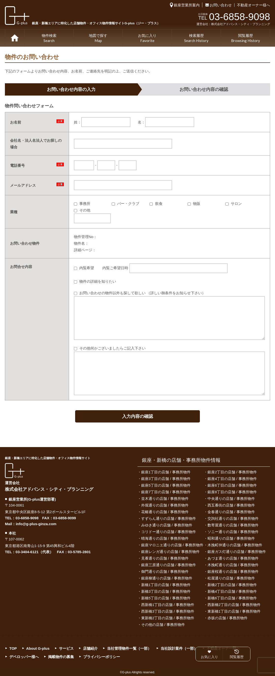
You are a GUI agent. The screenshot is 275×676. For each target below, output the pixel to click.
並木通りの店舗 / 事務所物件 (165, 498)
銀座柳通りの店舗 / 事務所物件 (166, 578)
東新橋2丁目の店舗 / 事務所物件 (167, 618)
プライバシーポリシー (101, 657)
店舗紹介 (90, 648)
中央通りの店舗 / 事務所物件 (231, 498)
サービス (66, 648)
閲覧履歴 (245, 38)
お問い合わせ (221, 5)
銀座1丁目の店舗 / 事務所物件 (166, 472)
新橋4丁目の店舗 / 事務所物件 (232, 591)
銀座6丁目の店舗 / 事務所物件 (232, 485)
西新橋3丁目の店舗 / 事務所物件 (167, 611)
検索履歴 (196, 38)
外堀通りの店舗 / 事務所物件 (165, 505)
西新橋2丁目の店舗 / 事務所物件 (234, 605)
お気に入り (147, 38)
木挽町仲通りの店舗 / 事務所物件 (234, 545)
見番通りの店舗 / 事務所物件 (165, 558)
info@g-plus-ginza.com (36, 524)
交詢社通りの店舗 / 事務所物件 (233, 518)
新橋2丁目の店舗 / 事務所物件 (232, 585)
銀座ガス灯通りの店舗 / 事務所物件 (236, 551)
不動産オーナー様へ (253, 5)
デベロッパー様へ (24, 657)
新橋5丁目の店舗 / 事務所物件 (166, 598)
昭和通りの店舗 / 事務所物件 (231, 538)
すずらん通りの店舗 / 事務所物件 (168, 518)
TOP (14, 38)
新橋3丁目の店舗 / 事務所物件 (166, 591)
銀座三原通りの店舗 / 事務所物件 (168, 565)
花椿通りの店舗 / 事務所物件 (165, 512)
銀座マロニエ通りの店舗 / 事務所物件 (172, 545)
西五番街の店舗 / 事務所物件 (231, 505)
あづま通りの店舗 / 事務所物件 (233, 558)
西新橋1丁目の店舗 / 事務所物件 (167, 605)
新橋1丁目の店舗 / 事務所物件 (166, 585)
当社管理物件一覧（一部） (129, 648)
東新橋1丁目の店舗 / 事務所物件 (234, 611)
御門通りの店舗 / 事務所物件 (165, 571)
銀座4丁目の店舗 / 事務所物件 (232, 479)
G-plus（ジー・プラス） (15, 470)
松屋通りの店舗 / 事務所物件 (231, 578)
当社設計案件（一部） (179, 648)
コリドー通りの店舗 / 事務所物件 (168, 532)
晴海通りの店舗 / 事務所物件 (165, 538)
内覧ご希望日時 (164, 268)
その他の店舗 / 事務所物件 (163, 624)
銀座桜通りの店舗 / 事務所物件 (233, 571)
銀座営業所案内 (187, 5)
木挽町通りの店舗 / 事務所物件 (233, 565)
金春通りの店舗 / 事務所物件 (231, 512)
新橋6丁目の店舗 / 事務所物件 (232, 598)
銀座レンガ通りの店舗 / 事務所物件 (170, 551)
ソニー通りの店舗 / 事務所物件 (233, 532)
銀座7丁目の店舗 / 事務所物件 (166, 492)
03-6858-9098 (26, 518)
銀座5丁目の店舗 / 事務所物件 (166, 485)
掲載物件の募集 (61, 657)
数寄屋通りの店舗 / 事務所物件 (233, 525)
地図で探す (98, 38)
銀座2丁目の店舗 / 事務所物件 (232, 472)
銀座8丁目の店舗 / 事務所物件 (232, 492)
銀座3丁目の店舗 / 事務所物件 (166, 479)
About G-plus (38, 648)
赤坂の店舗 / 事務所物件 (227, 618)
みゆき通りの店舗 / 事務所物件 (166, 525)
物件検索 (49, 38)
